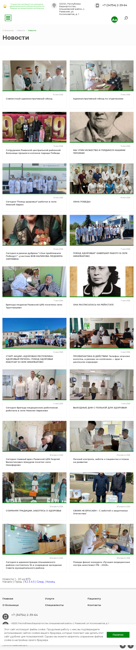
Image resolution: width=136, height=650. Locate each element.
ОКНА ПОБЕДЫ (82, 201)
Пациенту (94, 598)
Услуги (49, 598)
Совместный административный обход (29, 98)
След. (40, 581)
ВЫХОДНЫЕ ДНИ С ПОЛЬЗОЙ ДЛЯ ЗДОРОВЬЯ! (100, 407)
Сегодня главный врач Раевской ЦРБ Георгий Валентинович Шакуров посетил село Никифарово (33, 462)
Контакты (94, 605)
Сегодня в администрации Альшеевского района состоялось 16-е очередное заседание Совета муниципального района (34, 565)
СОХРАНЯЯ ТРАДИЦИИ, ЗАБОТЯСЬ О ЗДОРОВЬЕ (33, 510)
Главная (7, 598)
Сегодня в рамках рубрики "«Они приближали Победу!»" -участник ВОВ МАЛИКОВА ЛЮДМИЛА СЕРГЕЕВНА (34, 256)
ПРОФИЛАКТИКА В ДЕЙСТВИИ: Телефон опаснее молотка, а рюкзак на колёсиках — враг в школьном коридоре (101, 359)
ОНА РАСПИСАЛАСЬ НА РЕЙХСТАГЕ (93, 304)
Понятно (118, 634)
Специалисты (54, 605)
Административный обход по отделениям (98, 98)
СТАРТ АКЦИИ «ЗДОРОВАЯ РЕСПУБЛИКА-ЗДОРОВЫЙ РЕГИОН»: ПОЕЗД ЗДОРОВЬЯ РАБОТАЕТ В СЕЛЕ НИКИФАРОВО (30, 359)
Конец (50, 581)
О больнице (10, 605)
